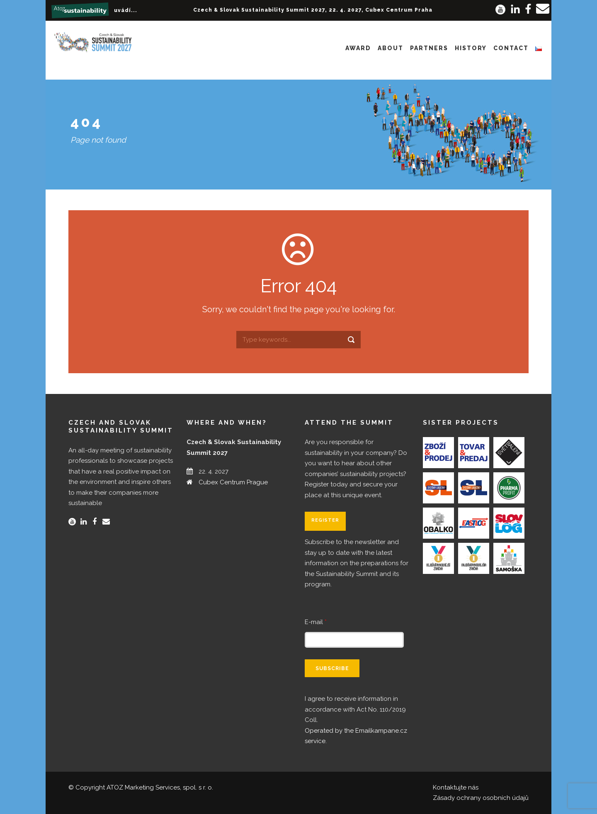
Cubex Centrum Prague (233, 482)
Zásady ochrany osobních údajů (481, 798)
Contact (511, 48)
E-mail (316, 622)
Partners (429, 48)
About (390, 48)
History (471, 48)
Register (325, 520)
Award (358, 48)
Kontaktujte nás (455, 787)
